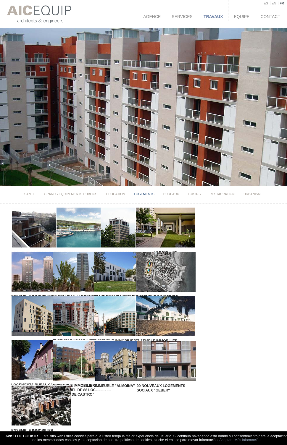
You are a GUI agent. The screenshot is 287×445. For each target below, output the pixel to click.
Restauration (222, 194)
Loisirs (194, 194)
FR (282, 3)
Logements (144, 194)
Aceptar (225, 440)
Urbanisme (253, 194)
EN (274, 3)
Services (182, 16)
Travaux (213, 16)
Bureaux (171, 194)
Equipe (241, 16)
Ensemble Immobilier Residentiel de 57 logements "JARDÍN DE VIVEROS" (39, 421)
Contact (270, 16)
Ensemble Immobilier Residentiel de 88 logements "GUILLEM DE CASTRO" (78, 379)
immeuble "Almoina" (108, 376)
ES (266, 3)
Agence (152, 16)
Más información (247, 440)
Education (115, 194)
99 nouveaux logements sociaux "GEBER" (150, 378)
